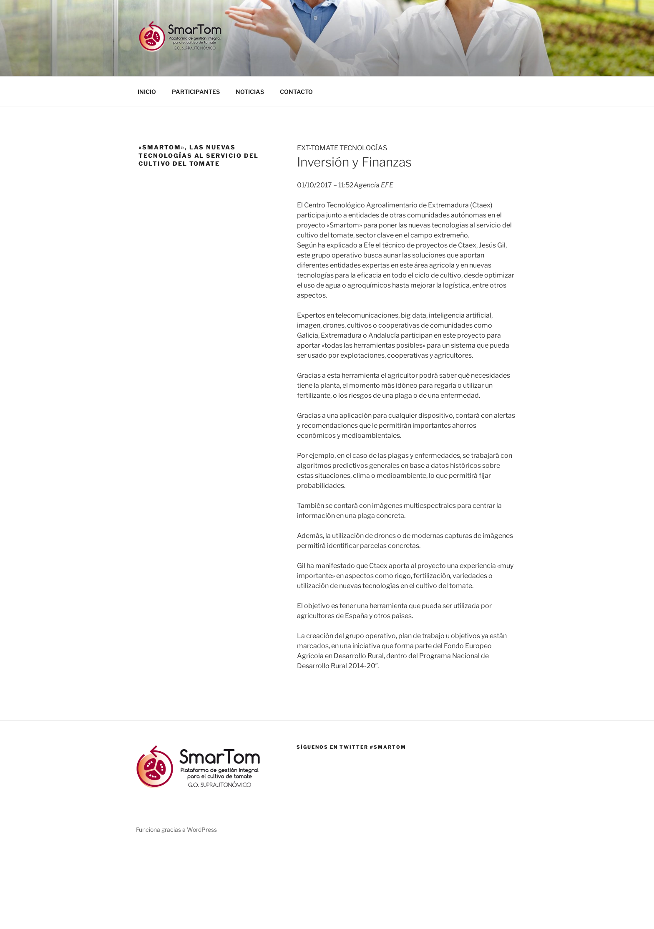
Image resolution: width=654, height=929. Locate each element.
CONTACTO (296, 91)
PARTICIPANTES (196, 91)
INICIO (147, 91)
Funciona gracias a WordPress (176, 829)
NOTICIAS (250, 91)
